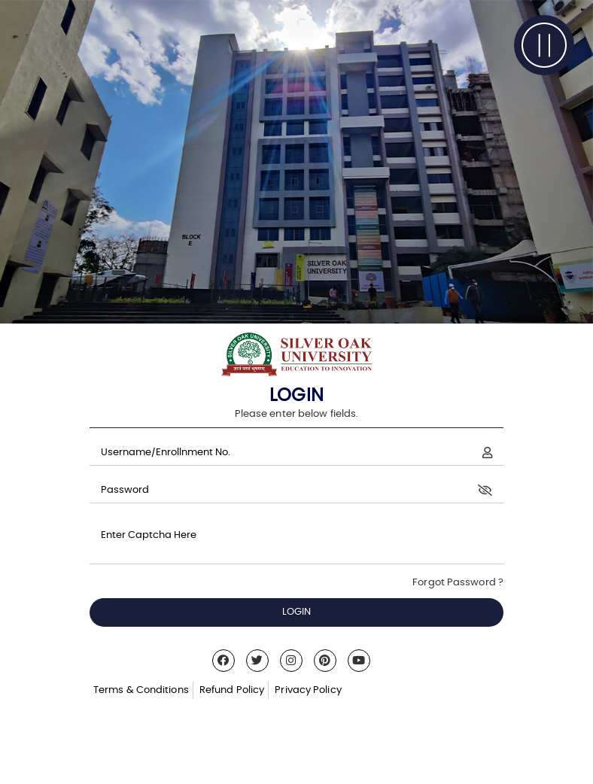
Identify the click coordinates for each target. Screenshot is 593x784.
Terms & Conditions (141, 690)
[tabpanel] (296, 162)
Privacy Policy (308, 690)
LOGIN (296, 612)
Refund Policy (231, 690)
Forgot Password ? (457, 583)
